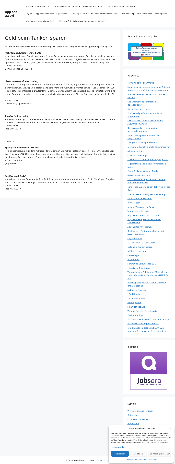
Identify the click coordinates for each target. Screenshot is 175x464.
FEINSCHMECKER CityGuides (141, 242)
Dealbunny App (135, 315)
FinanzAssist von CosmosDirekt (143, 171)
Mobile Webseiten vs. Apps (141, 206)
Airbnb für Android (137, 289)
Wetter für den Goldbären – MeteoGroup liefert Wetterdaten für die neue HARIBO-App (148, 275)
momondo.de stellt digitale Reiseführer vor (149, 146)
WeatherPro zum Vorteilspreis (142, 311)
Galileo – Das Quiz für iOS (140, 175)
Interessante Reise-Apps (139, 211)
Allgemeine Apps (136, 151)
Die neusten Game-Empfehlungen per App (148, 159)
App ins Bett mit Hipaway (140, 226)
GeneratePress (103, 460)
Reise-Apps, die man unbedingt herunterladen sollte (94, 13)
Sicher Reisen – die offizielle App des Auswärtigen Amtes (78, 6)
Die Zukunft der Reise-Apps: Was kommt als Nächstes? (82, 21)
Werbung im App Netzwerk (141, 410)
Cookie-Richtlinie (132, 460)
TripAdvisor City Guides (139, 267)
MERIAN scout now (137, 251)
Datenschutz (143, 460)
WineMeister (134, 202)
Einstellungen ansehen (160, 453)
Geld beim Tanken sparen (140, 246)
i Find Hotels (134, 294)
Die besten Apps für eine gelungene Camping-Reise (144, 13)
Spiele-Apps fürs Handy (139, 109)
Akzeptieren (120, 453)
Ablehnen (138, 453)
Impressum (153, 460)
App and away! (11, 14)
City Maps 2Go (135, 238)
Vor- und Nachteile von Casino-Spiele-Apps (148, 319)
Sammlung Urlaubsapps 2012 (142, 263)
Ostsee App (133, 255)
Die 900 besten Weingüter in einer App (147, 194)
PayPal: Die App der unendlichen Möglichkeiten (46, 13)
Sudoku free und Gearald (140, 198)
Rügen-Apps (134, 259)
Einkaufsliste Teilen (137, 298)
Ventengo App (134, 302)
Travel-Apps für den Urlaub (37, 6)
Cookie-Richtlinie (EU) (138, 419)
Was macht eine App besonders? (40, 21)
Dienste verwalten (118, 447)
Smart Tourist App (136, 306)
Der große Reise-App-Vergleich (121, 6)
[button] (170, 428)
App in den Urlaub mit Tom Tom (143, 215)
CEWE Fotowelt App (137, 155)
